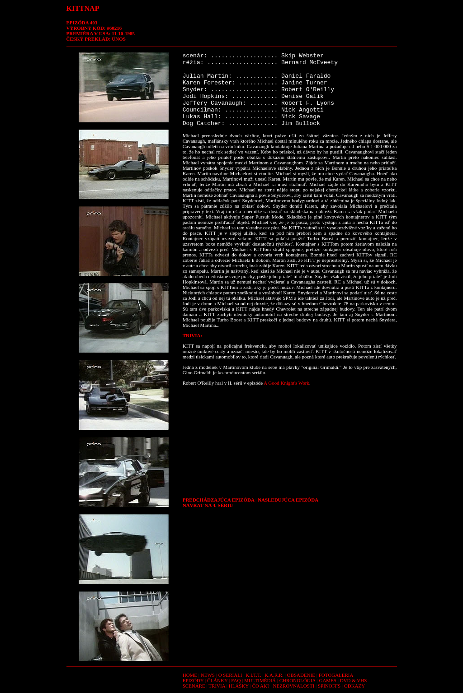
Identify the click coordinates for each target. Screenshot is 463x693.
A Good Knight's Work (286, 383)
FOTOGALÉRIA (336, 675)
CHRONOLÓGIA (297, 680)
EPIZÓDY (193, 680)
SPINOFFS (329, 685)
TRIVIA (216, 685)
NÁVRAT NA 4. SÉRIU (208, 505)
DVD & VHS (353, 680)
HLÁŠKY (239, 685)
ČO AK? (260, 685)
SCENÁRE (194, 685)
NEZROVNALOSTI (294, 685)
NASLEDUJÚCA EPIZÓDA (288, 499)
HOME (190, 675)
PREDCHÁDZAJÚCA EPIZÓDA (219, 499)
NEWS (208, 675)
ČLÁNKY (217, 680)
